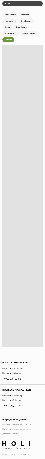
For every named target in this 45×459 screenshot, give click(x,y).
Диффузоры (26, 21)
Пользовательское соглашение (16, 429)
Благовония (10, 21)
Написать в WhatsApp (12, 368)
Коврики (8, 39)
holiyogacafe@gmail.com (16, 419)
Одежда (25, 14)
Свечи (7, 27)
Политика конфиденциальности (16, 424)
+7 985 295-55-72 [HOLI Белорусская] (11, 406)
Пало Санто (21, 27)
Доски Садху (29, 33)
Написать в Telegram (11, 373)
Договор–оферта (10, 434)
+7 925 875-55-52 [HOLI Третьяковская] (11, 378)
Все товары (10, 14)
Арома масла (10, 33)
